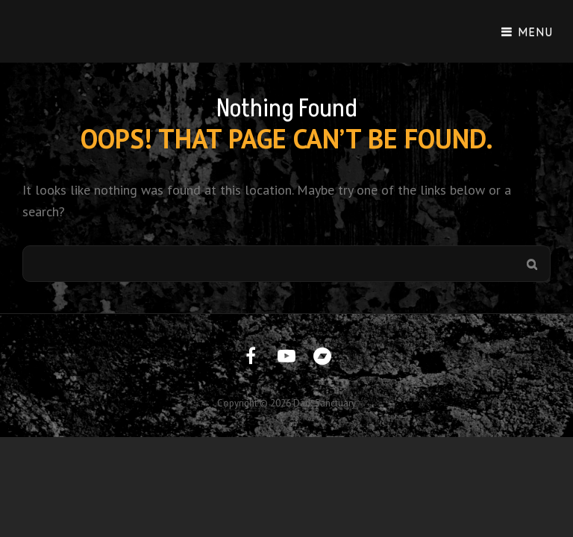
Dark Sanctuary (324, 403)
